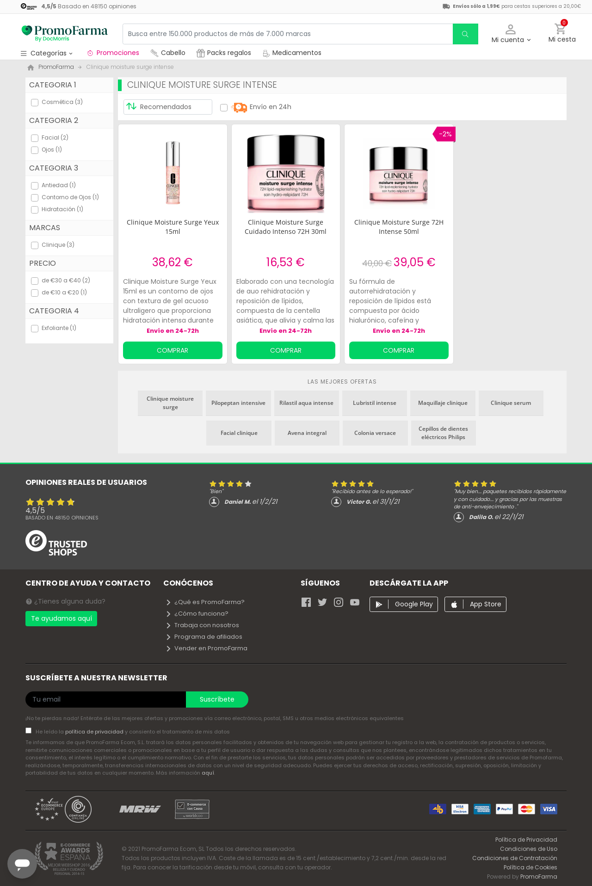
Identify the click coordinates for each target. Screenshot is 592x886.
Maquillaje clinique (443, 403)
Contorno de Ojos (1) (70, 197)
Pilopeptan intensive (238, 403)
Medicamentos (291, 52)
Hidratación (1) (62, 209)
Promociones (112, 52)
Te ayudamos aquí (61, 618)
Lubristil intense (374, 403)
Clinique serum (511, 403)
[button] (510, 34)
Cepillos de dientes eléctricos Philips (443, 433)
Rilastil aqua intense (306, 403)
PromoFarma (538, 876)
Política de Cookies (530, 867)
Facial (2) (55, 137)
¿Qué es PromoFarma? (205, 602)
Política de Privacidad (526, 839)
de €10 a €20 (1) (64, 292)
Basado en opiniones (62, 517)
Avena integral (307, 433)
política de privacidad (95, 731)
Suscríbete (217, 699)
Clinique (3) (58, 245)
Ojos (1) (52, 149)
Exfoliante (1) (59, 328)
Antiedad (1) (59, 185)
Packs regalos (224, 52)
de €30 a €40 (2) (66, 280)
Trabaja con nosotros (202, 625)
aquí (208, 772)
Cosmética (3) (62, 102)
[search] (465, 34)
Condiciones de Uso (528, 849)
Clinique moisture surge (170, 403)
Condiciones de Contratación (514, 858)
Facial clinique (239, 433)
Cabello (167, 52)
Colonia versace (375, 433)
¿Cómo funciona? (196, 613)
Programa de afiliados (203, 636)
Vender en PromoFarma (206, 648)
